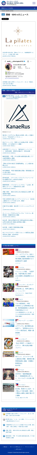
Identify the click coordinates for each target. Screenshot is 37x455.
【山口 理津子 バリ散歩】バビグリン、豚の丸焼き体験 (24, 345)
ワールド (19, 370)
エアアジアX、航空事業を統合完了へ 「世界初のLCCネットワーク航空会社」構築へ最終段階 (24, 330)
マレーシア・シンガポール (24, 321)
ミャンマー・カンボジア (24, 284)
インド (19, 352)
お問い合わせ (18, 449)
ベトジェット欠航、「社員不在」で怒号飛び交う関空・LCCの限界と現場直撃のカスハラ (24, 276)
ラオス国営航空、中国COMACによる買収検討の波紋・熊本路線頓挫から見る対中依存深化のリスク (24, 310)
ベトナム (19, 267)
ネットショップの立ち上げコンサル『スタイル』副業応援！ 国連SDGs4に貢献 (18, 215)
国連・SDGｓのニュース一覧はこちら (25, 92)
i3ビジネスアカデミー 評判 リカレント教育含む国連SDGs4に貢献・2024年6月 (18, 234)
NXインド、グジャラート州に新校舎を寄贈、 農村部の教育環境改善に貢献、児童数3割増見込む (24, 361)
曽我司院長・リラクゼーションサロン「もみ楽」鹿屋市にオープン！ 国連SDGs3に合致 (18, 186)
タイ (18, 250)
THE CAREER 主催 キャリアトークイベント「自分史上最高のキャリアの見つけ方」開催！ (18, 200)
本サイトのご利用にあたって (16, 446)
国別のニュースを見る (7, 8)
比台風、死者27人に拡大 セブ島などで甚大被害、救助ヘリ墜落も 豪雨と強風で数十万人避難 (24, 393)
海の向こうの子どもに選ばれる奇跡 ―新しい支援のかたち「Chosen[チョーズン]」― (18, 137)
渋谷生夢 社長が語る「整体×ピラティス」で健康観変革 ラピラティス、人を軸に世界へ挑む (18, 54)
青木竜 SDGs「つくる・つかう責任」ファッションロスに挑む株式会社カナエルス (20, 97)
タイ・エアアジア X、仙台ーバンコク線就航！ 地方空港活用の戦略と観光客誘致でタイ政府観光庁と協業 (24, 259)
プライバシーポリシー (29, 446)
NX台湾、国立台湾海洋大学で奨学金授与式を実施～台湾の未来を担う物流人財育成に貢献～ (18, 222)
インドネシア (21, 339)
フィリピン (20, 384)
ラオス (19, 299)
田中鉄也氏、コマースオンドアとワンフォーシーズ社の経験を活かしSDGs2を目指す (18, 179)
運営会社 (5, 446)
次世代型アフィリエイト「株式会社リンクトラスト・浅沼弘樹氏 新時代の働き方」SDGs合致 (17, 151)
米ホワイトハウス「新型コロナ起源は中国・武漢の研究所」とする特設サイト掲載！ (18, 144)
